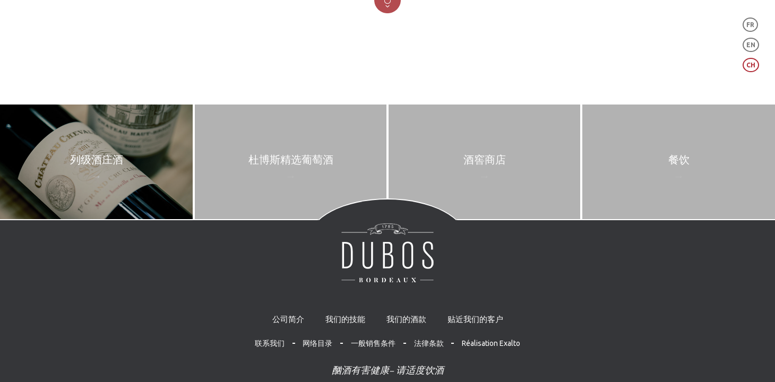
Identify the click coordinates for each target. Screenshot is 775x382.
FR (750, 24)
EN (750, 44)
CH (750, 65)
